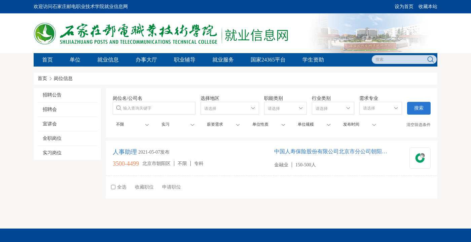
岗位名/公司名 (127, 98)
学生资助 (313, 60)
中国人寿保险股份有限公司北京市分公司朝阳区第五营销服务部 (332, 151)
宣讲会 (50, 123)
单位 (75, 60)
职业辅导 (184, 60)
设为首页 (404, 6)
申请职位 (171, 187)
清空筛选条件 (418, 124)
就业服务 (223, 60)
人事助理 (125, 152)
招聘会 (50, 109)
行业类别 (321, 98)
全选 (118, 187)
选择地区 (210, 98)
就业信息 (108, 60)
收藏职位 (144, 187)
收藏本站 (428, 6)
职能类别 (273, 98)
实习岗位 (52, 152)
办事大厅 (146, 60)
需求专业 (368, 98)
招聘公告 (52, 94)
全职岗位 (52, 138)
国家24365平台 (268, 60)
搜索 (419, 108)
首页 (47, 60)
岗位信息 (63, 78)
